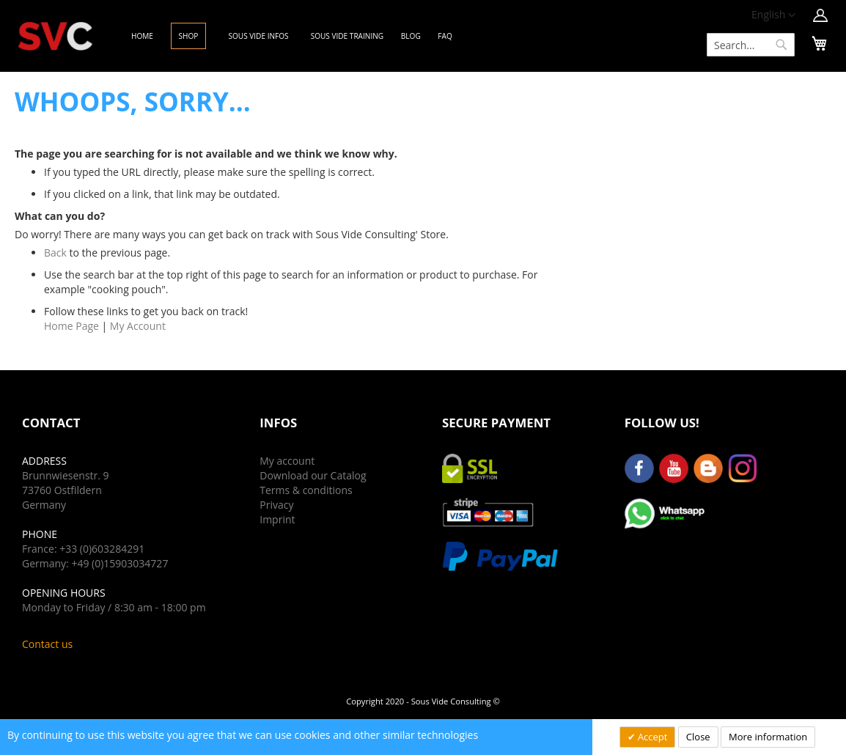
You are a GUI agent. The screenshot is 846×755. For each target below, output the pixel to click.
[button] (773, 15)
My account (287, 461)
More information (768, 736)
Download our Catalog (313, 475)
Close (698, 736)
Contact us (47, 644)
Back (55, 252)
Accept (652, 736)
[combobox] (751, 44)
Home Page (71, 326)
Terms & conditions (306, 490)
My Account (138, 326)
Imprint (277, 519)
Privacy (276, 505)
